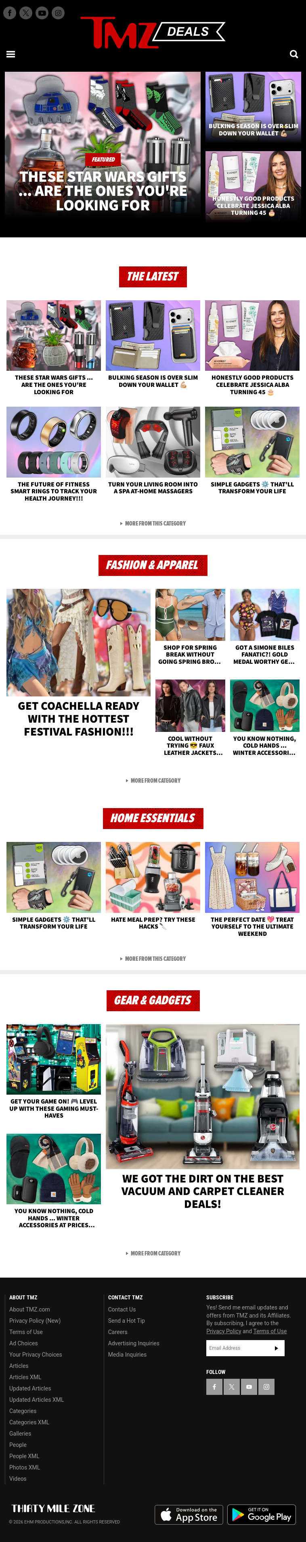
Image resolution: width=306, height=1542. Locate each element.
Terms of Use (26, 1332)
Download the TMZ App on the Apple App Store (189, 1515)
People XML (24, 1456)
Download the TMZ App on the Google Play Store (261, 1515)
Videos (18, 1478)
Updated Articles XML (36, 1400)
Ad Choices (23, 1343)
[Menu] (11, 54)
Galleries (20, 1433)
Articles (19, 1366)
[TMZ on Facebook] (9, 12)
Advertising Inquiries (133, 1343)
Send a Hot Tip (126, 1321)
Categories (22, 1411)
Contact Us (122, 1309)
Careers (118, 1332)
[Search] (294, 54)
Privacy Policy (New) (35, 1321)
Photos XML (24, 1467)
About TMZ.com (29, 1309)
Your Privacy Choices (35, 1354)
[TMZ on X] (25, 12)
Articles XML (25, 1377)
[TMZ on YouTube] (249, 1387)
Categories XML (29, 1422)
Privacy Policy (223, 1331)
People (18, 1445)
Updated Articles (30, 1388)
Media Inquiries (127, 1354)
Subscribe (276, 1348)
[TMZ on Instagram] (58, 12)
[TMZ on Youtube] (42, 12)
